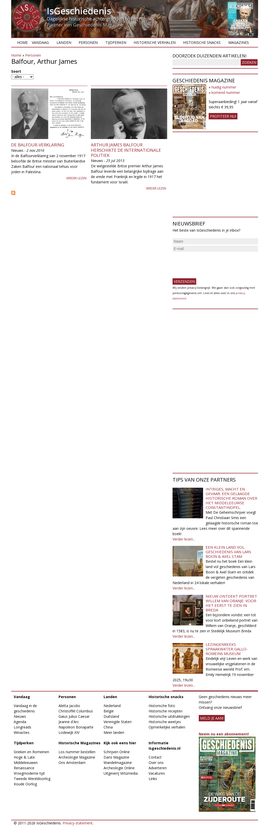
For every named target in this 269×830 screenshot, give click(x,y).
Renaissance (24, 767)
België (109, 711)
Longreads (22, 727)
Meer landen (114, 732)
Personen (88, 42)
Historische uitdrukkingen (169, 716)
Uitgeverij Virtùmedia (121, 773)
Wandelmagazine (118, 762)
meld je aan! (211, 718)
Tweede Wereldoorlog (32, 778)
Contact (155, 757)
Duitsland (111, 716)
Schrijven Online (117, 751)
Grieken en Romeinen (31, 751)
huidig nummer (223, 87)
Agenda (20, 721)
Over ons (156, 762)
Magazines (238, 42)
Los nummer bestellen (77, 751)
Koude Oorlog (25, 784)
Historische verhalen (155, 42)
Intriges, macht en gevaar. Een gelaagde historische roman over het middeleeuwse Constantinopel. (231, 498)
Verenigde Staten (118, 721)
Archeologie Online (119, 767)
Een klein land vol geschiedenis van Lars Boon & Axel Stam (228, 552)
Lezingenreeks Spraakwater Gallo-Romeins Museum (227, 649)
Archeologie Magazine (77, 757)
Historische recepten (165, 711)
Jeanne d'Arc (69, 721)
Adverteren (158, 767)
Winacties (22, 732)
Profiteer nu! (223, 116)
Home (22, 42)
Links (153, 778)
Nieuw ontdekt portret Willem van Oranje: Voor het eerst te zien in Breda (231, 603)
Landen (63, 42)
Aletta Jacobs (69, 705)
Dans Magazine (116, 757)
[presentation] (211, 263)
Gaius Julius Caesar (74, 716)
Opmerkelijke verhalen (167, 727)
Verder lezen (76, 178)
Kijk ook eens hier (120, 742)
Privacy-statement (78, 823)
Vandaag (40, 42)
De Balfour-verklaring (37, 145)
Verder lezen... (184, 539)
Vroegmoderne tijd (29, 773)
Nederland (112, 705)
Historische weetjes (165, 721)
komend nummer (225, 92)
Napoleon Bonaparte (76, 727)
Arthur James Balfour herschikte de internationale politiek (126, 150)
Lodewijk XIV (69, 732)
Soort (16, 71)
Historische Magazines (80, 742)
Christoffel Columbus (76, 711)
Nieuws (20, 716)
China (108, 727)
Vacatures (157, 773)
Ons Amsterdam (72, 762)
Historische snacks (202, 42)
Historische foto (162, 705)
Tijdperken (115, 42)
